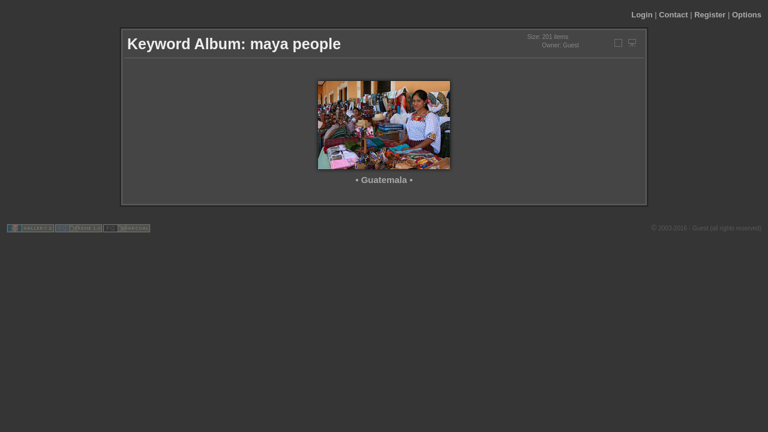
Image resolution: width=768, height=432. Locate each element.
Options (746, 14)
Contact (673, 14)
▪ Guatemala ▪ (384, 180)
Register (709, 14)
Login (641, 14)
